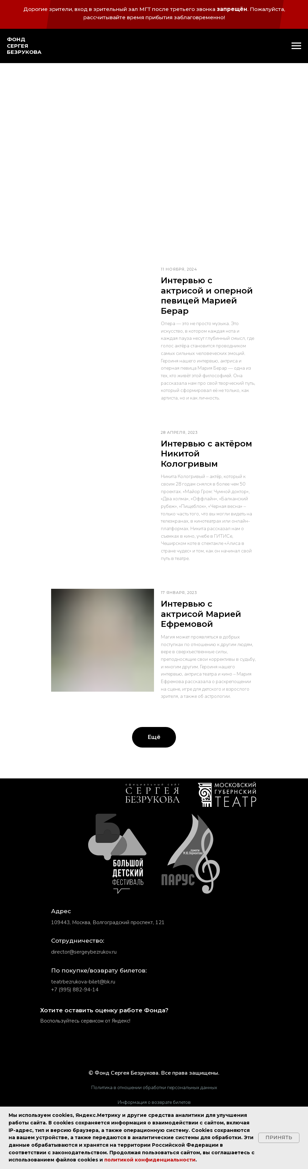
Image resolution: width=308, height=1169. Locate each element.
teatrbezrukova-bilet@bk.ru (83, 981)
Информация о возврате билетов (154, 1102)
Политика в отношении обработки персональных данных (154, 1087)
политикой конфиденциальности (150, 1160)
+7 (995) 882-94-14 (74, 989)
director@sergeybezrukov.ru (84, 952)
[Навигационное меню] (296, 46)
